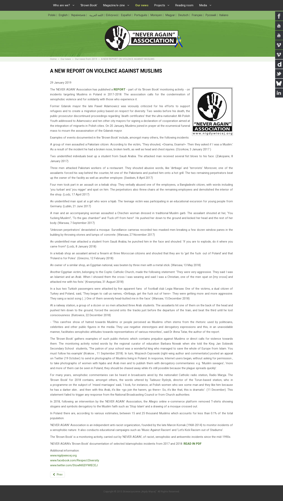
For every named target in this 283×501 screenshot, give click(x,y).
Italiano (223, 15)
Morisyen (157, 15)
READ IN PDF (193, 443)
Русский (211, 15)
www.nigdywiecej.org (63, 455)
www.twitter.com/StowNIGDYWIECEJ (74, 465)
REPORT (119, 89)
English (63, 15)
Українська (78, 15)
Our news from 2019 (86, 59)
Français (197, 15)
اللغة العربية (96, 15)
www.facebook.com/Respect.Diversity (74, 460)
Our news (66, 59)
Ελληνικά (112, 15)
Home (53, 59)
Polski (52, 15)
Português (141, 15)
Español (126, 15)
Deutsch (183, 15)
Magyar (170, 15)
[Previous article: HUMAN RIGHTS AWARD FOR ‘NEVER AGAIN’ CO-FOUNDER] (57, 474)
